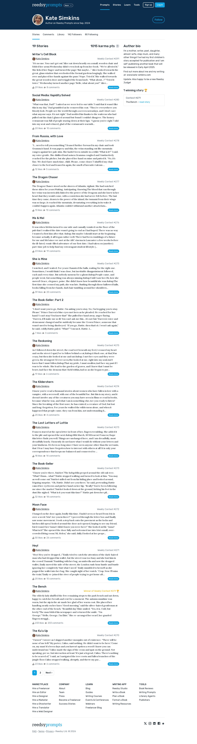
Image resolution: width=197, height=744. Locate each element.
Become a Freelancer (70, 700)
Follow (159, 19)
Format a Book (119, 700)
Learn (127, 5)
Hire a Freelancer (41, 688)
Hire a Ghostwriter (41, 703)
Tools (137, 5)
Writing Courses (94, 696)
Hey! (35, 545)
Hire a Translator (40, 707)
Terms (41, 731)
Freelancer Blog (94, 707)
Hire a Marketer (40, 700)
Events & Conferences (97, 700)
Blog (88, 688)
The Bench (39, 586)
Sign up (148, 5)
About (62, 688)
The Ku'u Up (40, 630)
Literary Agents (147, 696)
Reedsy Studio (119, 688)
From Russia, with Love (47, 136)
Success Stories (67, 703)
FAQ (34, 731)
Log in (160, 5)
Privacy (50, 731)
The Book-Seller (42, 463)
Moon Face (39, 504)
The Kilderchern (42, 382)
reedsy (47, 724)
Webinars (90, 703)
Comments (48, 34)
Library (60, 34)
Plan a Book (118, 696)
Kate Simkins (42, 58)
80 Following (91, 34)
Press (62, 696)
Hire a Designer (40, 696)
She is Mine (39, 259)
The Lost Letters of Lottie (50, 422)
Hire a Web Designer (42, 711)
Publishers (144, 700)
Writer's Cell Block (44, 54)
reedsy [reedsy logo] (47, 5)
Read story (113, 87)
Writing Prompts (147, 692)
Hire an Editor (39, 692)
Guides (89, 692)
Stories (117, 5)
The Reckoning (42, 341)
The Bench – (138, 102)
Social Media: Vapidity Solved (51, 95)
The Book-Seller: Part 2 (47, 300)
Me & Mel (38, 218)
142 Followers (75, 34)
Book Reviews (146, 688)
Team (61, 692)
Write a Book (118, 692)
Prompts (105, 5)
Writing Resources (121, 703)
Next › (49, 672)
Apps (68, 5)
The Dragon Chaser (45, 177)
